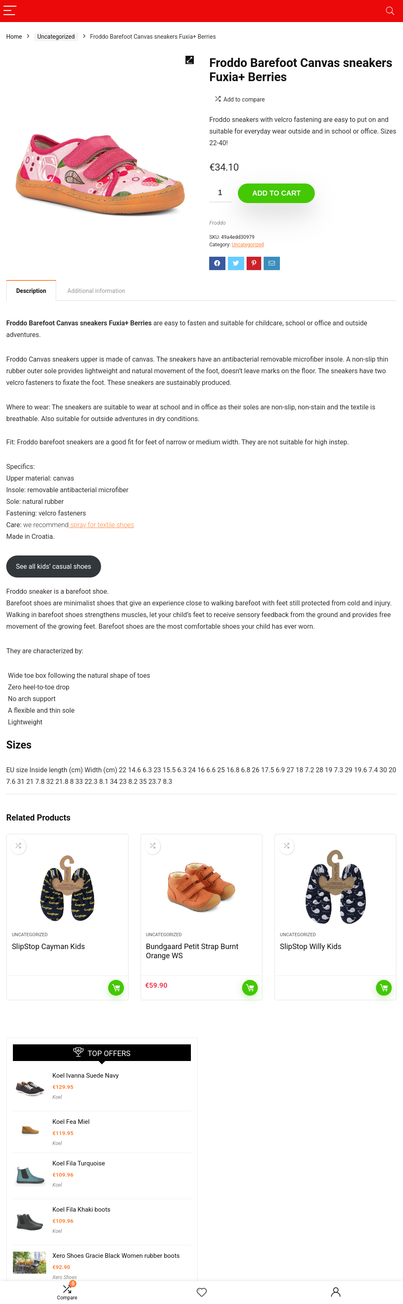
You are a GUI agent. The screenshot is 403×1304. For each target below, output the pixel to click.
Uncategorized (56, 36)
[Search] (390, 11)
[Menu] (10, 11)
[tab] (31, 290)
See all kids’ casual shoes (53, 566)
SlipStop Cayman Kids (48, 946)
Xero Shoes (64, 1277)
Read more (116, 988)
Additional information (96, 291)
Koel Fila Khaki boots (81, 1209)
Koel (57, 1097)
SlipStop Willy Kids (310, 946)
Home (14, 36)
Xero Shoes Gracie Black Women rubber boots (116, 1255)
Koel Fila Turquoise (78, 1163)
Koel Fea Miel (70, 1122)
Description (31, 291)
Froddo (217, 223)
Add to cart (276, 193)
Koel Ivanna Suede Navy (85, 1075)
